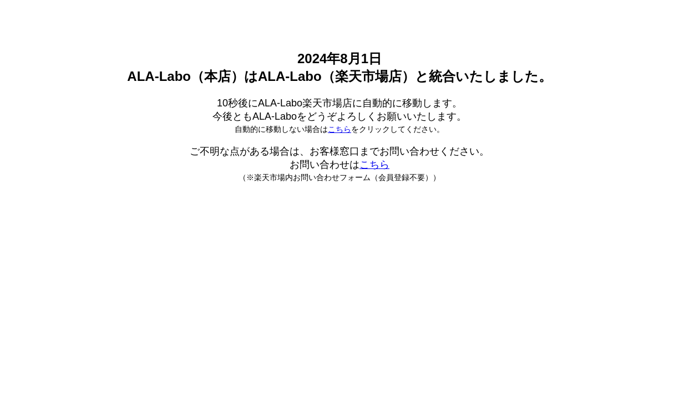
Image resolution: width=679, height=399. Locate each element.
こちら (339, 129)
